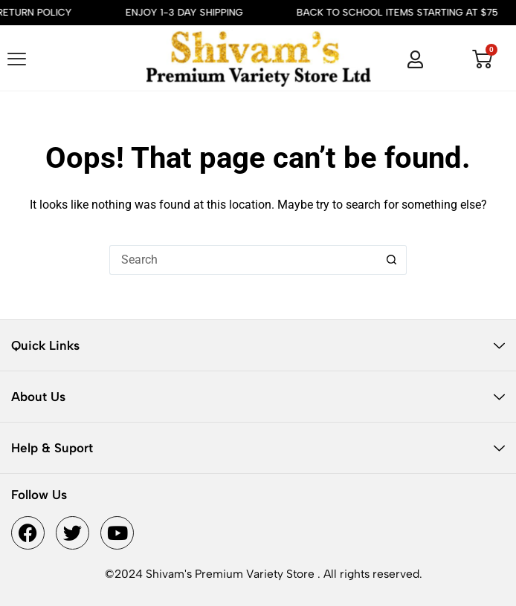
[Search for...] (243, 260)
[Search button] (392, 260)
